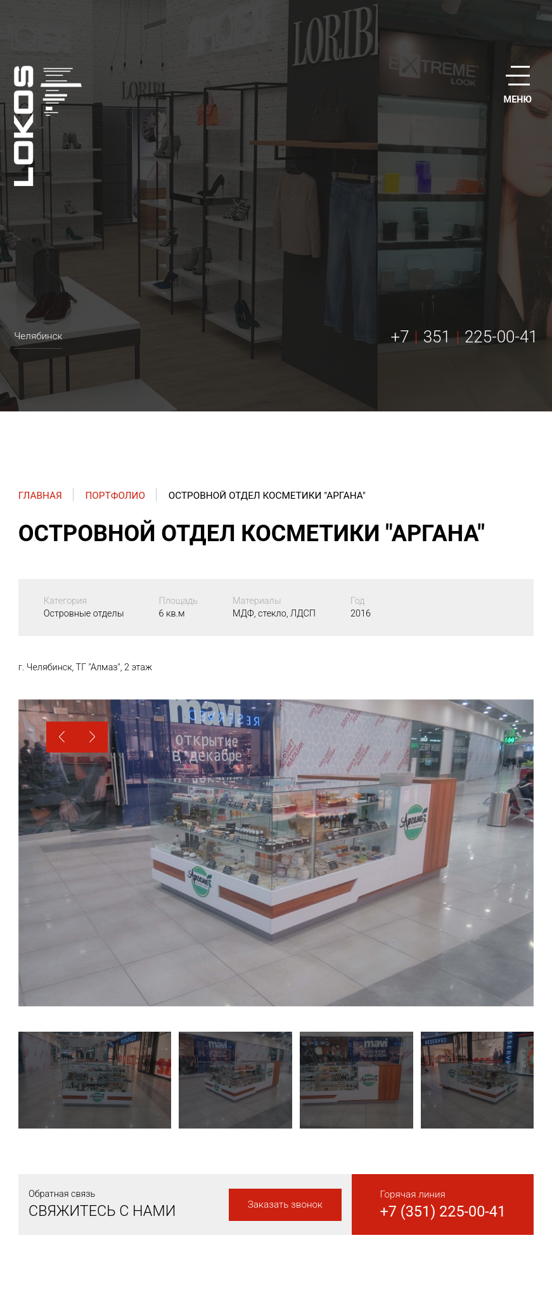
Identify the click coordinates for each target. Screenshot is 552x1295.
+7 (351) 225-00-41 (443, 1211)
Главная (40, 495)
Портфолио (115, 495)
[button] (61, 737)
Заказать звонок (285, 1204)
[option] (276, 853)
